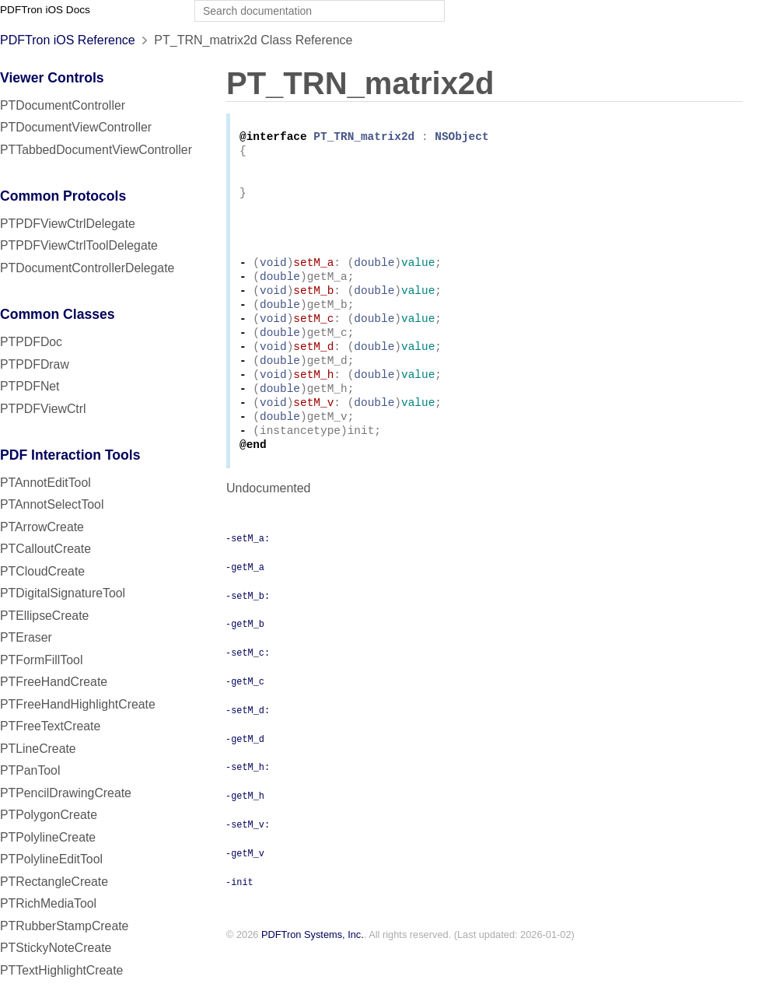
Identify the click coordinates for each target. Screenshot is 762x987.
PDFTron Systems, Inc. (312, 970)
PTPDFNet (30, 386)
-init (239, 917)
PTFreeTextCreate (50, 726)
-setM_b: (247, 631)
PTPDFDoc (31, 341)
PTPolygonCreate (48, 814)
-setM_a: (247, 573)
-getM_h (244, 830)
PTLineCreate (38, 748)
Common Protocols (63, 196)
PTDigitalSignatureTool (62, 593)
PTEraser (26, 637)
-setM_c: (247, 687)
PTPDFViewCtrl (43, 408)
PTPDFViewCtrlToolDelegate (79, 245)
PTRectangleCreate (54, 881)
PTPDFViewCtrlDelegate (67, 223)
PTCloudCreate (42, 571)
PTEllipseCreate (44, 615)
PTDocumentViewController (76, 127)
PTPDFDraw (34, 364)
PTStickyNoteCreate (55, 947)
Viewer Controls (52, 78)
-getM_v (244, 888)
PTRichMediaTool (48, 903)
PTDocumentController (62, 105)
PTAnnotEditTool (45, 482)
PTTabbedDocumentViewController (96, 149)
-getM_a (244, 602)
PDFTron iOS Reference (67, 40)
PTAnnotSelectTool (51, 504)
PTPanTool (30, 770)
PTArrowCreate (42, 527)
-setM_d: (247, 745)
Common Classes (57, 314)
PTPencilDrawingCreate (65, 793)
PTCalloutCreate (45, 548)
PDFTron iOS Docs (45, 10)
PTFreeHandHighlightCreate (78, 704)
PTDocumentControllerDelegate (87, 268)
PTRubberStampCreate (64, 926)
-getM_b (244, 659)
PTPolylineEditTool (51, 859)
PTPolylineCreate (48, 837)
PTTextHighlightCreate (61, 970)
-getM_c (244, 716)
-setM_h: (247, 802)
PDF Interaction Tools (70, 455)
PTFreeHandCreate (53, 681)
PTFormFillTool (41, 660)
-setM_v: (247, 859)
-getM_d (244, 774)
